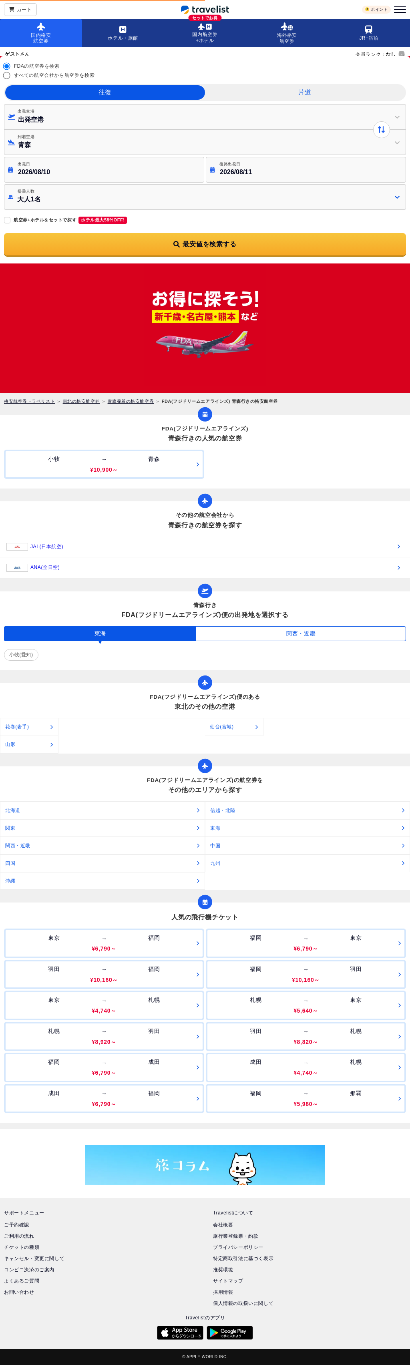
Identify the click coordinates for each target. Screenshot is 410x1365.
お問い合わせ (19, 1292)
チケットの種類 (21, 1247)
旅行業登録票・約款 (235, 1236)
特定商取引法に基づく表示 (243, 1258)
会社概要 (223, 1225)
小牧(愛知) (21, 654)
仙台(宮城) (222, 727)
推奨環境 (223, 1270)
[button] (205, 197)
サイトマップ (228, 1281)
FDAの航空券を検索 (37, 66)
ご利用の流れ (19, 1236)
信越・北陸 (222, 810)
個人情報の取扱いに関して (243, 1303)
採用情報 (223, 1292)
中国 (215, 845)
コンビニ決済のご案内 (29, 1270)
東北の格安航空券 (81, 401)
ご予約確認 (16, 1225)
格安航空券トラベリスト (29, 401)
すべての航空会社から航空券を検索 (54, 75)
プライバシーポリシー (238, 1247)
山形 (10, 744)
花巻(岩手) (17, 727)
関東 (10, 828)
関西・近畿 (17, 845)
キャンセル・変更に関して (34, 1258)
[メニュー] (399, 9)
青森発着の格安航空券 (131, 401)
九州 (215, 863)
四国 (10, 863)
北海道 (12, 810)
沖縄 (10, 881)
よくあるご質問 (21, 1281)
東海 (215, 828)
